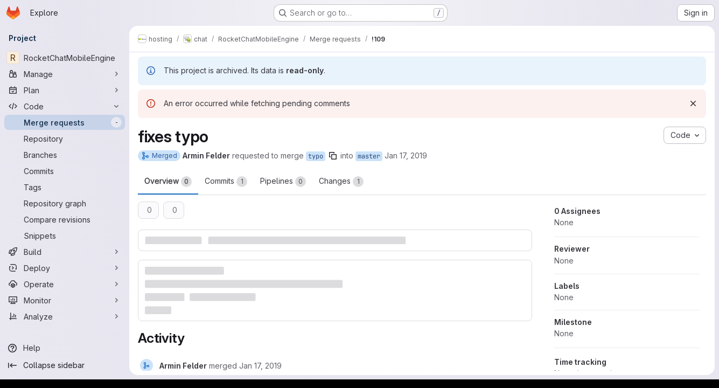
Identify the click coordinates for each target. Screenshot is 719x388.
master (369, 156)
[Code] (64, 106)
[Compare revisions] (64, 219)
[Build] (64, 251)
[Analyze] (64, 316)
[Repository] (64, 138)
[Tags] (64, 187)
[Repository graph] (64, 203)
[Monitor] (64, 300)
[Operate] (64, 284)
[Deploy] (64, 267)
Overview (168, 181)
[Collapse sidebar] (64, 365)
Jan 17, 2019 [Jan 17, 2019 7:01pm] (406, 155)
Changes (341, 181)
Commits (226, 181)
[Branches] (64, 154)
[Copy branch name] (332, 155)
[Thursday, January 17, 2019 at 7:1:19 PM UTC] (260, 365)
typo (315, 156)
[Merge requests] (64, 122)
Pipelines (283, 181)
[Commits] (64, 170)
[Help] (64, 348)
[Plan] (64, 90)
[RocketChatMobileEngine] (64, 57)
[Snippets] (64, 235)
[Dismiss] (693, 103)
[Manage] (64, 73)
